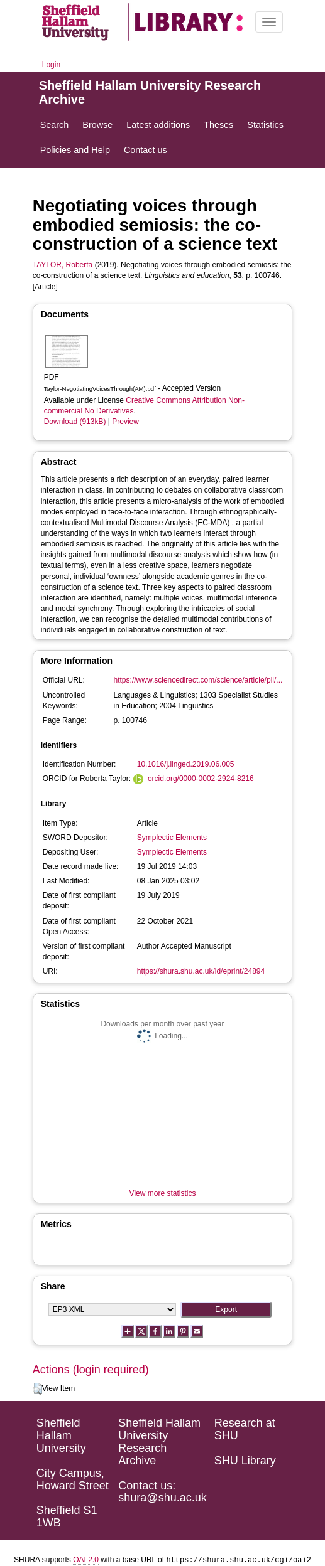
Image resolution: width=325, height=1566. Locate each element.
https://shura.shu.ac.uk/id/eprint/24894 (201, 971)
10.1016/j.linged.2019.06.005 (185, 764)
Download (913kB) (75, 421)
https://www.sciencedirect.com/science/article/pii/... (198, 680)
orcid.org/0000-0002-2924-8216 (201, 778)
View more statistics (162, 1193)
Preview (125, 421)
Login (51, 64)
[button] (37, 1389)
